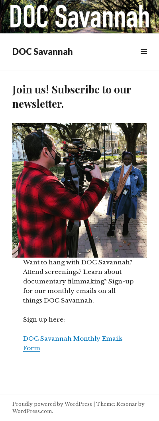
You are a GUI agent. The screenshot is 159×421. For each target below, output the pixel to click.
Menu (143, 60)
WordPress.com (32, 411)
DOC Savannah (42, 51)
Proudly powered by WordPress (52, 404)
